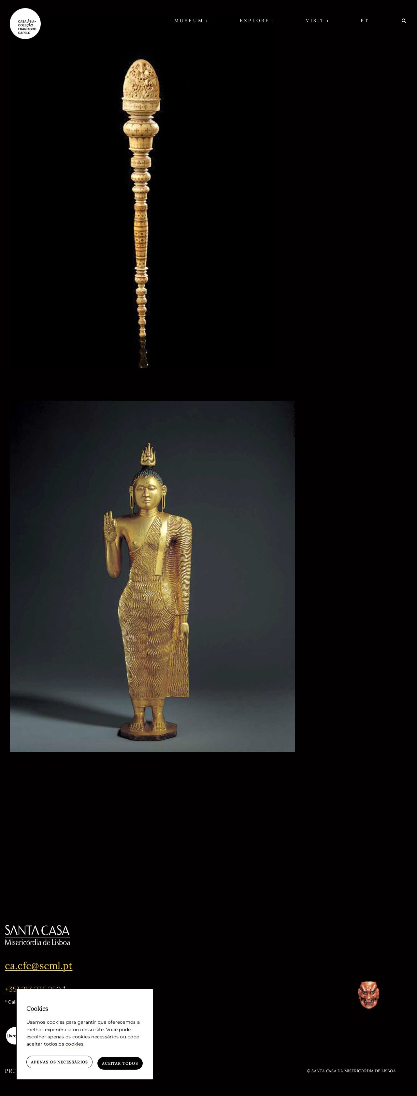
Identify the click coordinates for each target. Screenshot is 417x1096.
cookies (74, 1047)
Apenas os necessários (59, 1063)
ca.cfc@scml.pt (43, 965)
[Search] (404, 20)
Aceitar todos (120, 1063)
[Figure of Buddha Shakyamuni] (152, 405)
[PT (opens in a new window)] (365, 20)
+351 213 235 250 (34, 988)
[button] (190, 20)
